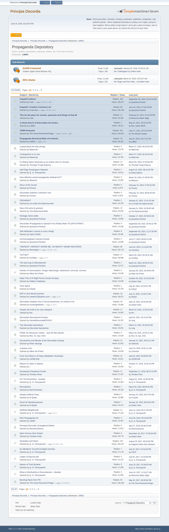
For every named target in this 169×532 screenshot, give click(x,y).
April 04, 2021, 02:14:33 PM (140, 317)
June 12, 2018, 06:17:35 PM (140, 410)
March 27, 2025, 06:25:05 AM (141, 147)
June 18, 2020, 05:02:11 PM (140, 348)
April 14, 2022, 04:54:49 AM (140, 302)
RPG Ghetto (29, 80)
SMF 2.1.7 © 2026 (15, 529)
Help (137, 529)
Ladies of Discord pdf (29, 457)
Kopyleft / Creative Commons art (35, 107)
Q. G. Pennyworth (37, 172)
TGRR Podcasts (27, 130)
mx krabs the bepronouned (41, 203)
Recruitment (25, 387)
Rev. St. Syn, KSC (37, 336)
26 (70, 134)
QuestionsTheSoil (138, 102)
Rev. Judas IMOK (138, 126)
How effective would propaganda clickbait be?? (41, 177)
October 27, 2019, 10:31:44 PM (141, 364)
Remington (34, 250)
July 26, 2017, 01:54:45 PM (140, 449)
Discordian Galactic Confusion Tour (35, 193)
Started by (33, 95)
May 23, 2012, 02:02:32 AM (140, 123)
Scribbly (33, 258)
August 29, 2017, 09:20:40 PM (141, 441)
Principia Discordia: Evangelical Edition (37, 425)
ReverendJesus (36, 428)
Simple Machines (29, 529)
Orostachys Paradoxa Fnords (33, 371)
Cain (31, 102)
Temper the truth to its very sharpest (36, 310)
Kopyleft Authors (28, 99)
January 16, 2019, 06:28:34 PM (141, 402)
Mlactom (33, 180)
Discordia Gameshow (39, 328)
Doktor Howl (136, 71)
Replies (114, 95)
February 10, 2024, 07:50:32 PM (142, 185)
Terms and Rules (146, 529)
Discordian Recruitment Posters (34, 317)
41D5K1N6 (34, 359)
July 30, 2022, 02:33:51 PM (140, 286)
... (39, 90)
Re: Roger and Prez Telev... (125, 82)
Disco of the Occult (28, 185)
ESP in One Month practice (32, 293)
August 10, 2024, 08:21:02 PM (141, 170)
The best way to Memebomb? (33, 263)
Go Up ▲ (157, 529)
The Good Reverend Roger (41, 133)
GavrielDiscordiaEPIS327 (40, 320)
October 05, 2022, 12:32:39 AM (141, 278)
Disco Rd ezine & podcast (31, 208)
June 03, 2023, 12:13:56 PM (140, 247)
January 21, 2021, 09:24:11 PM (141, 341)
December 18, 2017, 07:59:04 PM (142, 433)
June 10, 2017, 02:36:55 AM (140, 465)
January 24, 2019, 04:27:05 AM (141, 395)
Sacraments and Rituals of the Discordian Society (42, 340)
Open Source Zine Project (31, 433)
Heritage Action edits (29, 216)
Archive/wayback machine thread (34, 239)
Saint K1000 (34, 234)
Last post (135, 95)
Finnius (32, 188)
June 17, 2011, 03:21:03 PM (140, 131)
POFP (133, 452)
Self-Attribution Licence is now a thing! (37, 231)
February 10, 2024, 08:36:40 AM (142, 193)
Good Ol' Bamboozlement (31, 402)
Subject (23, 95)
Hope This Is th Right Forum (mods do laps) (39, 278)
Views (122, 95)
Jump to (118, 503)
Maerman (33, 149)
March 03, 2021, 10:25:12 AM (141, 333)
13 (50, 102)
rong (133, 320)
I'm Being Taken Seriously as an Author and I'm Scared (44, 162)
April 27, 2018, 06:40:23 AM (140, 426)
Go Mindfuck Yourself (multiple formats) (37, 449)
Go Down (15, 90)
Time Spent (25, 286)
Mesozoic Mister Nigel (140, 118)
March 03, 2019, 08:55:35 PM (141, 387)
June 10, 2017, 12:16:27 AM (140, 472)
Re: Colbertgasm (121, 71)
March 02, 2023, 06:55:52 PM (141, 263)
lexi (30, 313)
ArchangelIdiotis (36, 305)
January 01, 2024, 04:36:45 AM (141, 208)
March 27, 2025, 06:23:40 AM (141, 154)
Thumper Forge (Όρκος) (40, 165)
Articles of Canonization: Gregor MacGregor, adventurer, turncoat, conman (53, 270)
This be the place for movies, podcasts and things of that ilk (48, 115)
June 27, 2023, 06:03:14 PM (140, 239)
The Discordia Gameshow (31, 325)
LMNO (80, 41)
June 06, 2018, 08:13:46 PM (140, 418)
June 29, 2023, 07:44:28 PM (140, 107)
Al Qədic (33, 397)
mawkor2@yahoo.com (39, 297)
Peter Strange (35, 343)
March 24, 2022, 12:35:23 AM (141, 310)
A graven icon (26, 348)
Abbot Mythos (136, 173)
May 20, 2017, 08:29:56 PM (140, 480)
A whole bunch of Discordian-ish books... (39, 123)
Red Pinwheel (35, 390)
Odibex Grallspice (37, 281)
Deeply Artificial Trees (29, 394)
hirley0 (32, 289)
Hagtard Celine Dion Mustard (143, 444)
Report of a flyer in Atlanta (31, 364)
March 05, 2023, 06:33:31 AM (141, 255)
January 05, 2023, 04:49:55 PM (141, 271)
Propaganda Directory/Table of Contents (39, 138)
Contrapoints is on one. (30, 154)
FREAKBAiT (25, 200)
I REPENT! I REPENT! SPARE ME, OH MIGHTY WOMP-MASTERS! (51, 247)
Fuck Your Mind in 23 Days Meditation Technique (41, 356)
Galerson (135, 344)
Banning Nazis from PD (30, 480)
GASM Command (32, 68)
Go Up (14, 489)
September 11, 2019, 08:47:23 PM (143, 371)
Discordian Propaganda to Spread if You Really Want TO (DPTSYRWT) (52, 223)
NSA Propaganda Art (29, 418)
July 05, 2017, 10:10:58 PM (140, 457)
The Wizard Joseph (139, 134)
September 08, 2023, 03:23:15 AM (143, 99)
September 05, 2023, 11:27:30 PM (143, 231)
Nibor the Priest (36, 273)
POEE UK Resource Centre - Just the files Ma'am (42, 333)
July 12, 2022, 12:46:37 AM (140, 294)
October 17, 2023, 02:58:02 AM (141, 216)
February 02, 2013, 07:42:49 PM (142, 115)
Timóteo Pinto (35, 374)
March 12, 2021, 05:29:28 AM (141, 325)
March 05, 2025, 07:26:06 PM (141, 162)
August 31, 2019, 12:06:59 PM (141, 379)
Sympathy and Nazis (29, 441)
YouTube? (24, 255)
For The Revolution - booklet (32, 379)
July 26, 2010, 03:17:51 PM (140, 139)
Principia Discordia (25, 11)
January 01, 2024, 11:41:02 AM (141, 201)
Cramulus (33, 110)
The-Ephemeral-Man (38, 211)
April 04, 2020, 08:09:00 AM (140, 356)
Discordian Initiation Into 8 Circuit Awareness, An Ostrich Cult (47, 301)
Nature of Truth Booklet (30, 464)
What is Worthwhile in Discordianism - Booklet (40, 472)
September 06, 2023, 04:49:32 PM (143, 224)
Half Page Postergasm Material (34, 170)
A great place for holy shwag (32, 146)
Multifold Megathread (29, 410)
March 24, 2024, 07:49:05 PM (141, 177)
